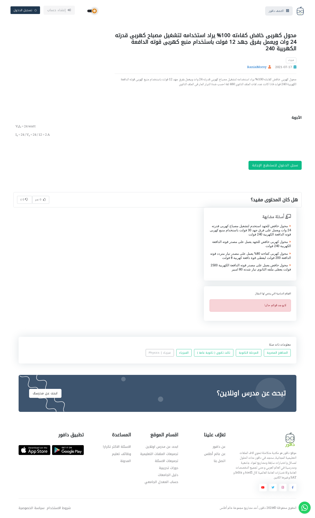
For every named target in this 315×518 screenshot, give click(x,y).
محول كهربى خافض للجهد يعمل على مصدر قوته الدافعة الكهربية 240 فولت (251, 244)
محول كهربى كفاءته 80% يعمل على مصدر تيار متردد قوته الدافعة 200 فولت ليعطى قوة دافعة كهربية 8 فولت (250, 256)
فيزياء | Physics (160, 353)
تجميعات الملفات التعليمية (159, 454)
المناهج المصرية (277, 353)
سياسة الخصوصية (31, 508)
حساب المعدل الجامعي (161, 482)
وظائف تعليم (121, 454)
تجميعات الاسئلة (166, 461)
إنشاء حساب (59, 10)
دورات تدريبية (168, 468)
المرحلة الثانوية (249, 353)
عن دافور (219, 447)
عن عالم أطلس (215, 454)
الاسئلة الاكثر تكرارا (117, 447)
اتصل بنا (220, 461)
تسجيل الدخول (25, 10)
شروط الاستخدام (59, 508)
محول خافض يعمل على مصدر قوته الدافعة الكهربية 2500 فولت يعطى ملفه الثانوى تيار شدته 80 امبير (250, 267)
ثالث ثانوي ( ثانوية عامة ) (213, 353)
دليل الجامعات (168, 475)
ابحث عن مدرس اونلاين (162, 447)
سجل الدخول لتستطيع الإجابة (275, 165)
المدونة (125, 461)
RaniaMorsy (256, 67)
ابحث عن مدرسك (45, 393)
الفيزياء (184, 353)
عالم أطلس (226, 508)
